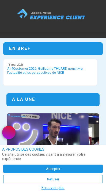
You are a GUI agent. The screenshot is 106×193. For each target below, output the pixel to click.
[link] (9, 132)
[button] (8, 8)
